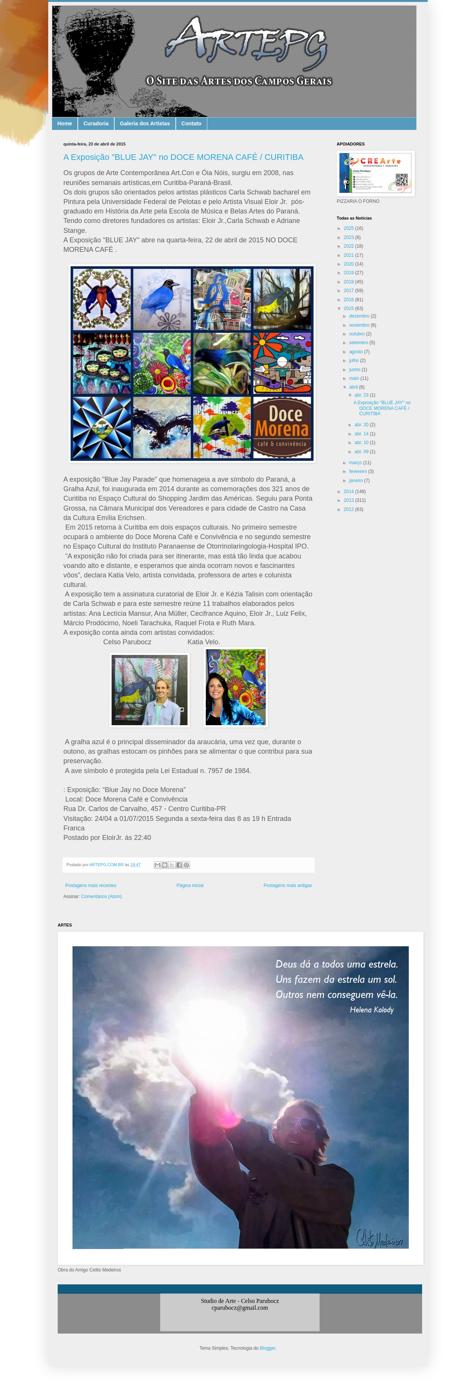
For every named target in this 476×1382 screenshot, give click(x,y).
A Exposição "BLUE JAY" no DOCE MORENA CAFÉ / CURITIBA (183, 157)
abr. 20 (362, 424)
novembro (360, 325)
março (356, 462)
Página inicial (190, 885)
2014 (349, 491)
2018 (349, 282)
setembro (359, 342)
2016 (349, 299)
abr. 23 (362, 395)
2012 (349, 509)
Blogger (268, 1348)
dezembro (360, 316)
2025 (349, 228)
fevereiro (358, 471)
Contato (191, 123)
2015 (349, 308)
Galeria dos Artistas (145, 123)
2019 (349, 272)
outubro (357, 334)
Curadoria (96, 123)
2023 (349, 237)
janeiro (356, 480)
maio (354, 378)
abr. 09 (362, 451)
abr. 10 (362, 442)
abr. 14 (362, 433)
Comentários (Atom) (101, 896)
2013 (349, 500)
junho (355, 369)
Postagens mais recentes (91, 885)
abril (354, 387)
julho (354, 360)
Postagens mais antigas (288, 885)
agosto (356, 351)
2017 (349, 290)
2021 (349, 255)
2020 (349, 264)
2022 (349, 246)
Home (64, 123)
